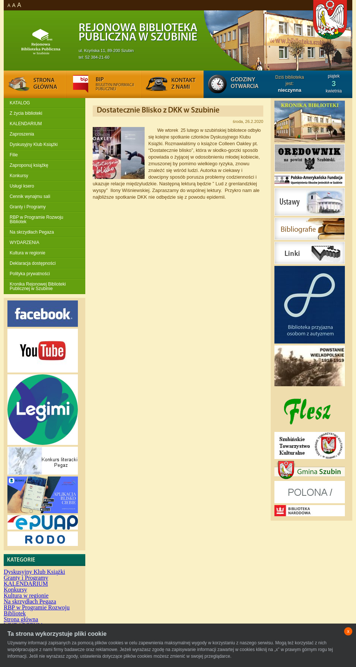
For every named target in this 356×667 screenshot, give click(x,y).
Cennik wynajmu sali (30, 196)
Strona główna (21, 619)
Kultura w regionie (27, 253)
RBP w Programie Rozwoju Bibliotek (36, 219)
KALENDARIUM (26, 123)
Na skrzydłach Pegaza (32, 232)
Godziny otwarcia (244, 83)
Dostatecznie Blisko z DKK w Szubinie (158, 110)
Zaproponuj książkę (29, 165)
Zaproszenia (22, 134)
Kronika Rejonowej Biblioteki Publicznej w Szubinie (38, 286)
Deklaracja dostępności (33, 263)
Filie (14, 154)
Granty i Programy (28, 206)
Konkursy (19, 175)
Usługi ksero (22, 186)
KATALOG (20, 102)
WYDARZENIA (24, 242)
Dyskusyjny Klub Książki (33, 144)
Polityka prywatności (30, 273)
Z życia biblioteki (26, 113)
